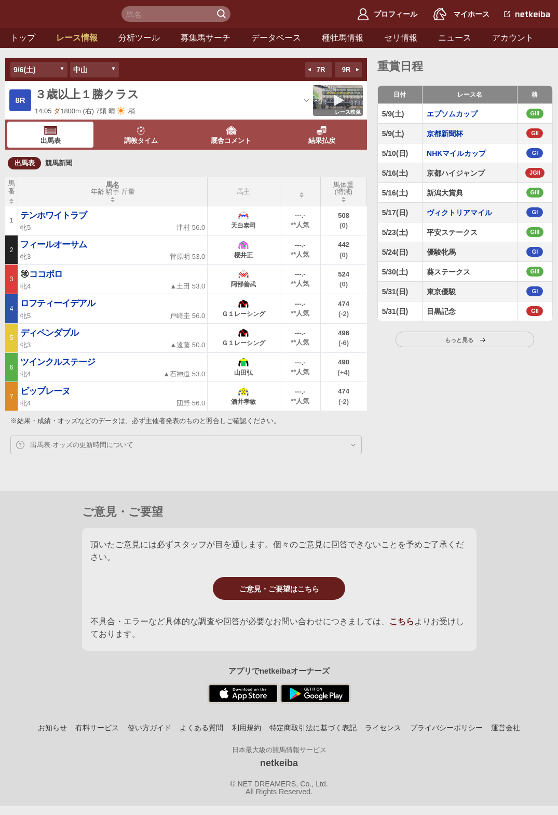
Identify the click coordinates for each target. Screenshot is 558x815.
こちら (401, 621)
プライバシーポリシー (446, 728)
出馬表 (50, 135)
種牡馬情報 (342, 37)
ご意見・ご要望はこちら (279, 589)
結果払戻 (321, 135)
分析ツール (139, 37)
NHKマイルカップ (456, 153)
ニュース (454, 37)
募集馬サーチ (205, 37)
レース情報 (77, 37)
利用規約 (246, 728)
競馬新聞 (58, 163)
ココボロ (41, 274)
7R (321, 69)
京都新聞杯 (445, 133)
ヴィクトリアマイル (459, 212)
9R (346, 69)
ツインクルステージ (57, 362)
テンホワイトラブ (53, 215)
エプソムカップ (452, 114)
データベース (276, 37)
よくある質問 (201, 728)
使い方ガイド (149, 728)
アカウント (513, 37)
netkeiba (279, 763)
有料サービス (97, 728)
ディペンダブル (49, 333)
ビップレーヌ (45, 391)
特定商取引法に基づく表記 (313, 728)
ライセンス (383, 728)
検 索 (222, 14)
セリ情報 (400, 37)
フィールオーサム (53, 244)
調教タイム (141, 135)
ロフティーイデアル (57, 303)
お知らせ (52, 728)
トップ (22, 37)
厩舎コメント (231, 135)
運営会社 (505, 728)
